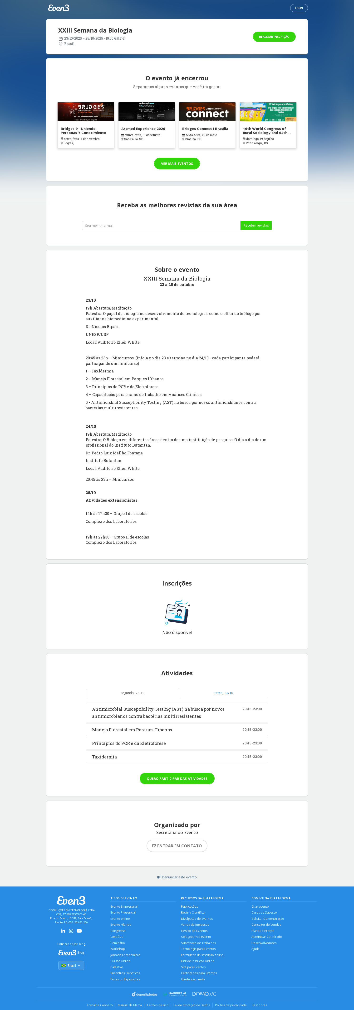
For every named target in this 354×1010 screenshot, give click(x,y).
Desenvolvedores (263, 943)
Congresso (118, 931)
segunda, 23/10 (132, 693)
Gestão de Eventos (194, 931)
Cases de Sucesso (264, 912)
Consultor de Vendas (266, 925)
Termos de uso (157, 1005)
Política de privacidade (231, 1005)
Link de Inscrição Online (197, 961)
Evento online (120, 919)
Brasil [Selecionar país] (71, 965)
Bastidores (259, 1005)
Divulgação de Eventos (197, 919)
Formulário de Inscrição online (202, 955)
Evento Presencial (123, 912)
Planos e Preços (262, 931)
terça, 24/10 (224, 693)
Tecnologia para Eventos (198, 949)
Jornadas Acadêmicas (125, 955)
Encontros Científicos (125, 973)
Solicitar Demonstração (267, 919)
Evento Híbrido (120, 925)
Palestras (116, 967)
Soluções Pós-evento (196, 937)
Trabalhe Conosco (100, 1005)
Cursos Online (120, 961)
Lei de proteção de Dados (191, 1005)
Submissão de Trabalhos (198, 943)
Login (299, 8)
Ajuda (255, 949)
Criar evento (260, 907)
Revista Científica (193, 912)
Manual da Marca (130, 1005)
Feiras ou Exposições (125, 979)
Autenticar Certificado (266, 937)
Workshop (117, 949)
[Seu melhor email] (161, 225)
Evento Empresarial (124, 907)
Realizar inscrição (274, 37)
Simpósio (116, 937)
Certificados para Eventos (199, 973)
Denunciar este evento (177, 877)
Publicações (189, 907)
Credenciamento (193, 979)
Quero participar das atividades (177, 778)
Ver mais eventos (177, 163)
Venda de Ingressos (195, 925)
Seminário (117, 943)
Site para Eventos (193, 967)
